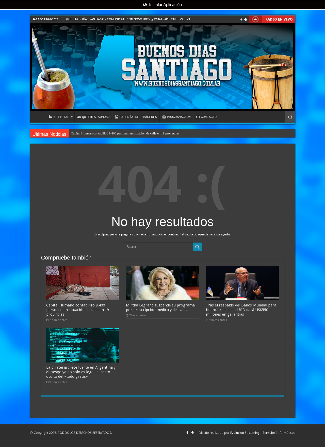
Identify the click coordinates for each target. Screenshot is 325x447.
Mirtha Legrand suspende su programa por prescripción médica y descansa (160, 307)
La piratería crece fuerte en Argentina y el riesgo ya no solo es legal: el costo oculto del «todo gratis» (81, 372)
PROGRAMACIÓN (176, 117)
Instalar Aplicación (162, 5)
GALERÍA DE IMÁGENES (136, 117)
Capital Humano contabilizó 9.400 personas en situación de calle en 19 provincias (125, 133)
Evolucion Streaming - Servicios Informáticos (262, 433)
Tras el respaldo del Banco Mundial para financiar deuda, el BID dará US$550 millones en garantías (241, 310)
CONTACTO (206, 117)
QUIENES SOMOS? (93, 117)
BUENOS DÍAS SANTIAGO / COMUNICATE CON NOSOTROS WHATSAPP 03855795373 (128, 19)
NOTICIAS (59, 117)
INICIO (39, 116)
